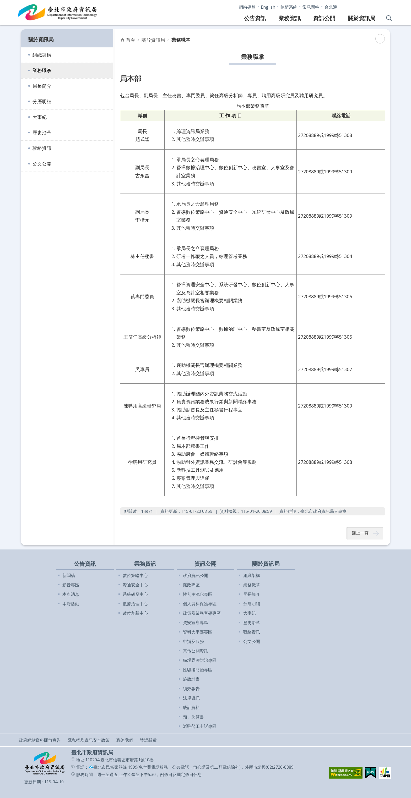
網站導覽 (247, 7)
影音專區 (70, 585)
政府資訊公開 (195, 575)
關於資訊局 (361, 18)
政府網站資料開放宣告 (40, 740)
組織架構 (42, 55)
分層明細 (42, 101)
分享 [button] (389, 6)
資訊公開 (324, 18)
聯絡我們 (124, 740)
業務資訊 (290, 18)
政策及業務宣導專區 (202, 613)
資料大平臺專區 (197, 632)
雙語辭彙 (148, 740)
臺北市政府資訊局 (58, 12)
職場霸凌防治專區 (200, 660)
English (268, 7)
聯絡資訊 (42, 148)
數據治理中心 (135, 604)
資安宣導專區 (195, 622)
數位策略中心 (135, 575)
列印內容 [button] (380, 38)
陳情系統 (288, 7)
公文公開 (42, 164)
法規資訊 (191, 698)
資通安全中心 (135, 585)
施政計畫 (191, 679)
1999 (132, 767)
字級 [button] (378, 6)
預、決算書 (193, 717)
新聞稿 (68, 575)
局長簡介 (42, 86)
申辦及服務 (193, 641)
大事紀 (40, 117)
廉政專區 (191, 585)
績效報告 (191, 688)
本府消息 (70, 594)
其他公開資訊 (195, 651)
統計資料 (191, 707)
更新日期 (32, 782)
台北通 (331, 7)
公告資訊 (255, 18)
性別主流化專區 (197, 594)
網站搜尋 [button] (389, 18)
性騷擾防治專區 (197, 670)
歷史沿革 (42, 132)
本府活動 (70, 604)
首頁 (130, 40)
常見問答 (310, 7)
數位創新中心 (135, 613)
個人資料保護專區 (200, 604)
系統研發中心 (135, 594)
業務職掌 (42, 70)
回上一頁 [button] (360, 533)
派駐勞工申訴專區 (200, 726)
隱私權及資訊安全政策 (89, 740)
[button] (346, 773)
